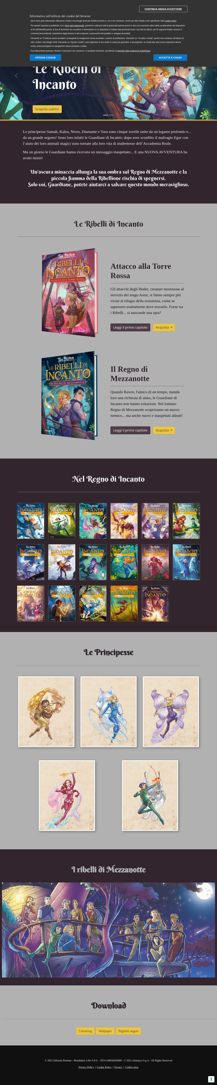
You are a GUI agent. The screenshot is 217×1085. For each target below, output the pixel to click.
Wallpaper (105, 1031)
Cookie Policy (104, 1067)
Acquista (163, 327)
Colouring (85, 1031)
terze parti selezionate (74, 25)
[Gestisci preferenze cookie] (211, 1079)
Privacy (118, 1067)
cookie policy (170, 21)
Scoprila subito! (47, 109)
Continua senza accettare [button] (163, 9)
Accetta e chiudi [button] (170, 57)
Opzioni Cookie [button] (45, 57)
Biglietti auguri (128, 1031)
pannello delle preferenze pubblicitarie (133, 51)
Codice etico (131, 1067)
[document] (108, 28)
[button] (16, 76)
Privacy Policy (86, 1067)
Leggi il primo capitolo (130, 327)
